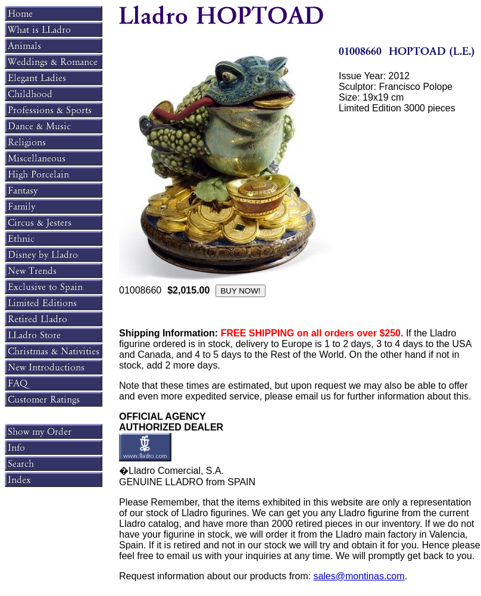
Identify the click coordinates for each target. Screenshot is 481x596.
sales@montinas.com (358, 576)
